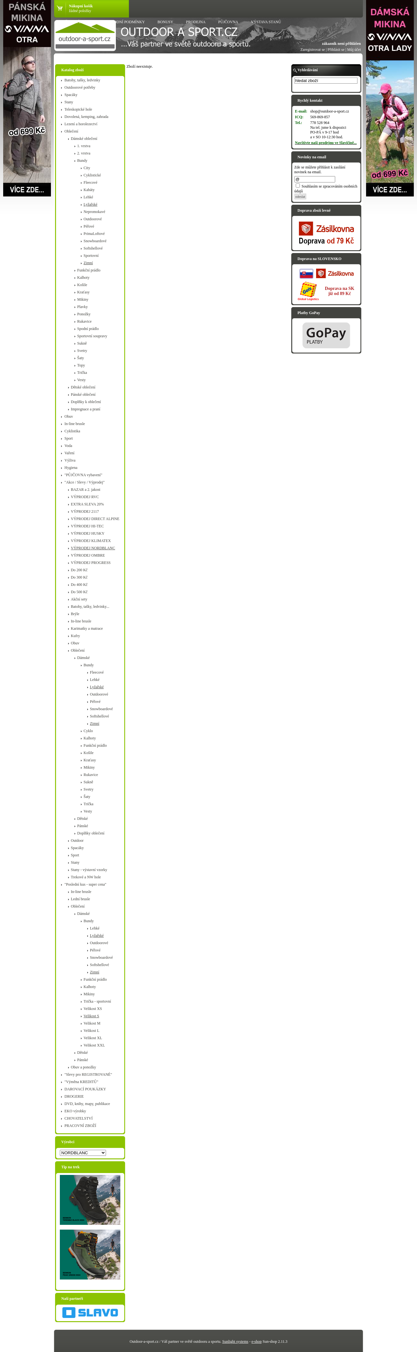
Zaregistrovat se (312, 49)
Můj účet (354, 49)
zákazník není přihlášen (341, 43)
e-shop (256, 1341)
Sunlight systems (235, 1341)
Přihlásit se (336, 49)
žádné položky (80, 11)
